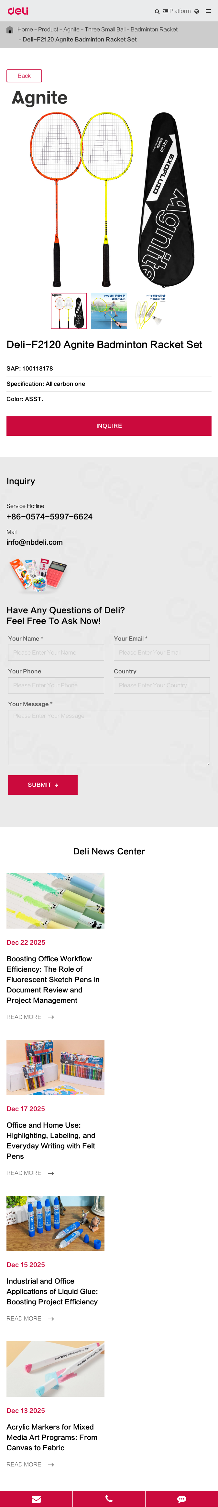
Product (42, 29)
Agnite (61, 29)
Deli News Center (109, 852)
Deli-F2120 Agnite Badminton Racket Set (64, 39)
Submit (41, 785)
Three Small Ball (89, 29)
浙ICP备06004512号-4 (169, 1469)
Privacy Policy (119, 1478)
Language (16, 1328)
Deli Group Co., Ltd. (73, 1469)
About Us (109, 1290)
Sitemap (90, 1478)
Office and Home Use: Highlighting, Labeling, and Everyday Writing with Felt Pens (162, 969)
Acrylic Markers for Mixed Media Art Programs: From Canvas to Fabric (158, 1125)
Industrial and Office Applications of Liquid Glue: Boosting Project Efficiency (54, 1125)
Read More (27, 1006)
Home (23, 29)
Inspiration (109, 1271)
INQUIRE (109, 426)
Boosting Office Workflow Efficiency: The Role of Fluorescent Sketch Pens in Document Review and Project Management (52, 974)
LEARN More (109, 1194)
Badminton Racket (130, 29)
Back (24, 76)
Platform (178, 11)
